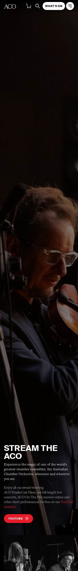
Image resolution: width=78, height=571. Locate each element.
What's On (53, 6)
